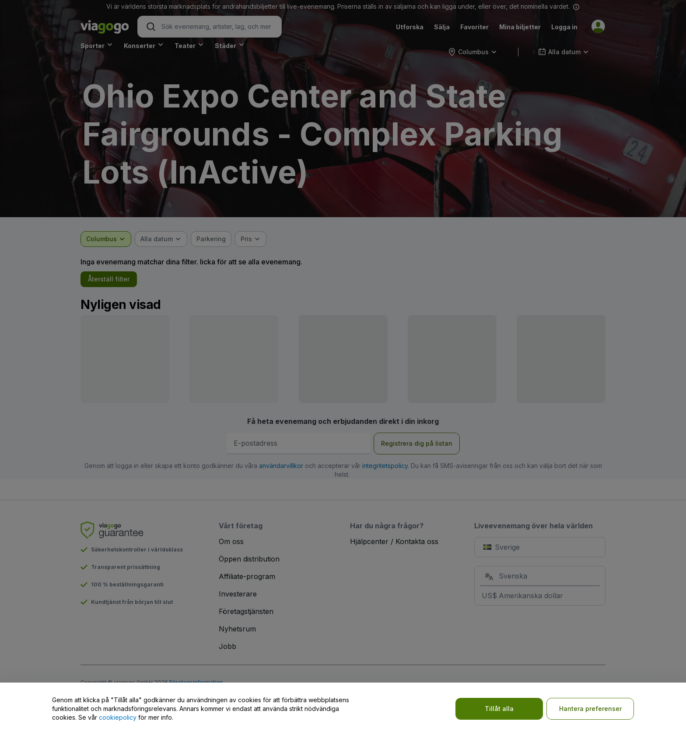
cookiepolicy (117, 717)
